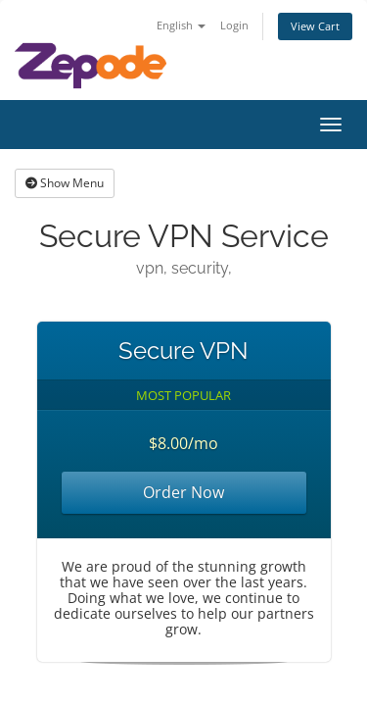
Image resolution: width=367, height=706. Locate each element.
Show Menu (64, 183)
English (181, 25)
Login (234, 25)
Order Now (183, 492)
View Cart (315, 26)
